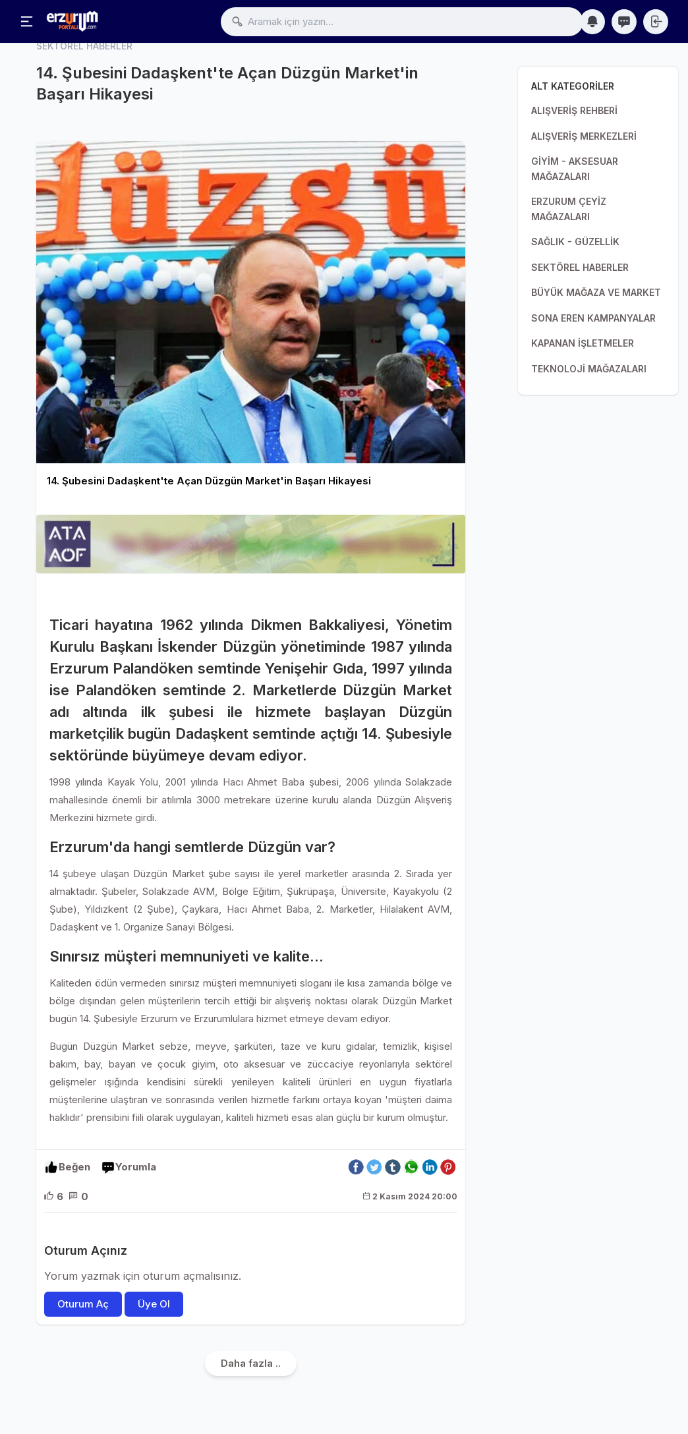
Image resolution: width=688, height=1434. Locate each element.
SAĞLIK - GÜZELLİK (575, 241)
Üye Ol (154, 1304)
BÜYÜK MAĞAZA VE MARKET (596, 292)
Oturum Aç (83, 1304)
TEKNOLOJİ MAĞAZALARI (588, 368)
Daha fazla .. (251, 1363)
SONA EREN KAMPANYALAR (593, 318)
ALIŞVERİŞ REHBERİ (574, 110)
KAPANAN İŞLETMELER (582, 343)
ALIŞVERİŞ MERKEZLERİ (584, 136)
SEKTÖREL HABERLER (580, 267)
